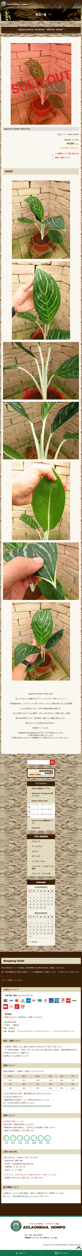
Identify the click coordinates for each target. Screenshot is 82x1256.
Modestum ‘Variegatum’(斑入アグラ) (42, 794)
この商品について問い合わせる (65, 154)
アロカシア (36, 841)
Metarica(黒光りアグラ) (41, 788)
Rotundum (36, 828)
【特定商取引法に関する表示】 (37, 968)
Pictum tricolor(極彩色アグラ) (42, 822)
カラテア (35, 851)
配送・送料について (60, 158)
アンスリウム (37, 846)
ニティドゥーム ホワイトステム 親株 (40, 815)
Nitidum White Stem (40, 801)
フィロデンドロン (38, 861)
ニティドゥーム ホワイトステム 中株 (40, 806)
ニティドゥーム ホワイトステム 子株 (40, 810)
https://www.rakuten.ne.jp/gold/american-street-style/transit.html (27, 1106)
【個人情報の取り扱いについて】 (24, 1196)
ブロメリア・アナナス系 (41, 874)
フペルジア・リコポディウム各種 (43, 867)
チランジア (36, 856)
